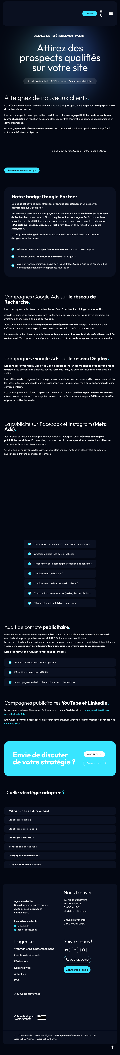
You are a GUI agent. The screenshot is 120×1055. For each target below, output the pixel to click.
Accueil (31, 81)
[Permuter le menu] (111, 14)
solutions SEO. (12, 726)
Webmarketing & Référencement (51, 81)
